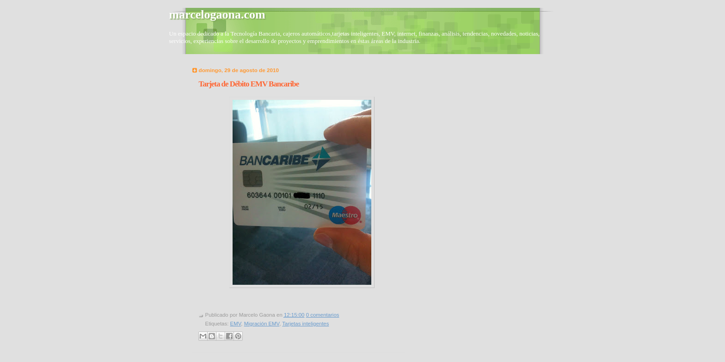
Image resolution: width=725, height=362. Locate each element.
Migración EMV (262, 323)
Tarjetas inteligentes (305, 323)
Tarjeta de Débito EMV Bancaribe (249, 84)
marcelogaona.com (217, 14)
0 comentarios (322, 315)
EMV (235, 323)
